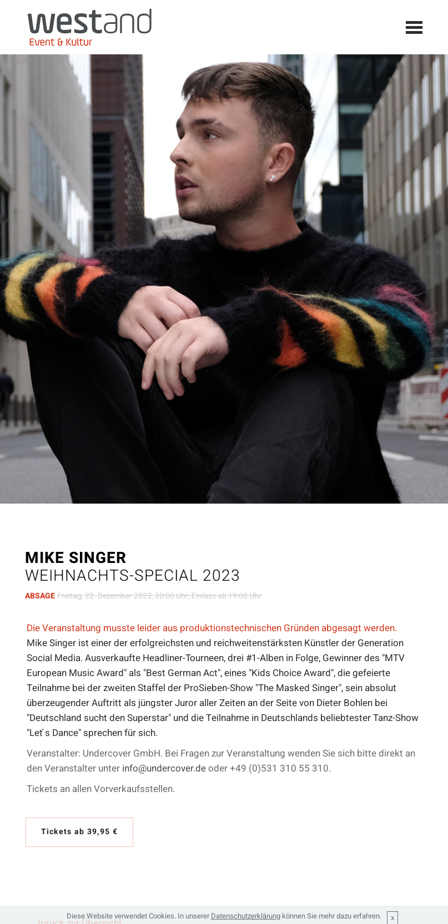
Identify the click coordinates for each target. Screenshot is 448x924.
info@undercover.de (164, 768)
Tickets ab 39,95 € (79, 831)
